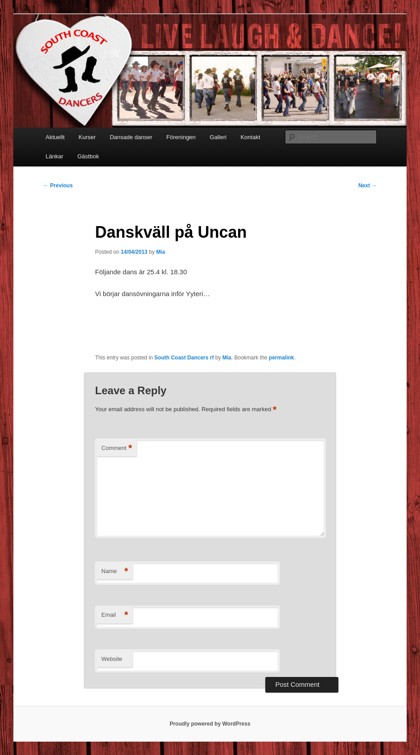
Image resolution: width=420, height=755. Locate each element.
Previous (58, 185)
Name (114, 571)
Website (111, 659)
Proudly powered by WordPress (209, 724)
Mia (160, 252)
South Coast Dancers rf (184, 358)
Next (367, 185)
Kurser (86, 137)
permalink (281, 358)
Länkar (54, 156)
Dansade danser (131, 137)
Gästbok (88, 156)
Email (114, 615)
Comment (116, 448)
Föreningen (181, 137)
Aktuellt (55, 137)
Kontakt (250, 137)
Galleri (218, 137)
